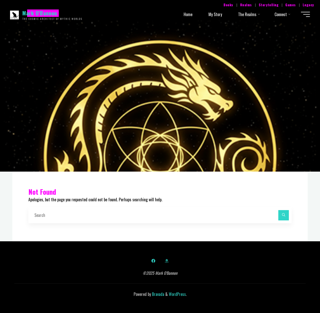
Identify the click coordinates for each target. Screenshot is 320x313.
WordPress (177, 294)
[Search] (283, 215)
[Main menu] (305, 14)
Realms (246, 4)
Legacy (308, 4)
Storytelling (269, 4)
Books (228, 4)
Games (290, 4)
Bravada (157, 294)
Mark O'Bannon (39, 13)
